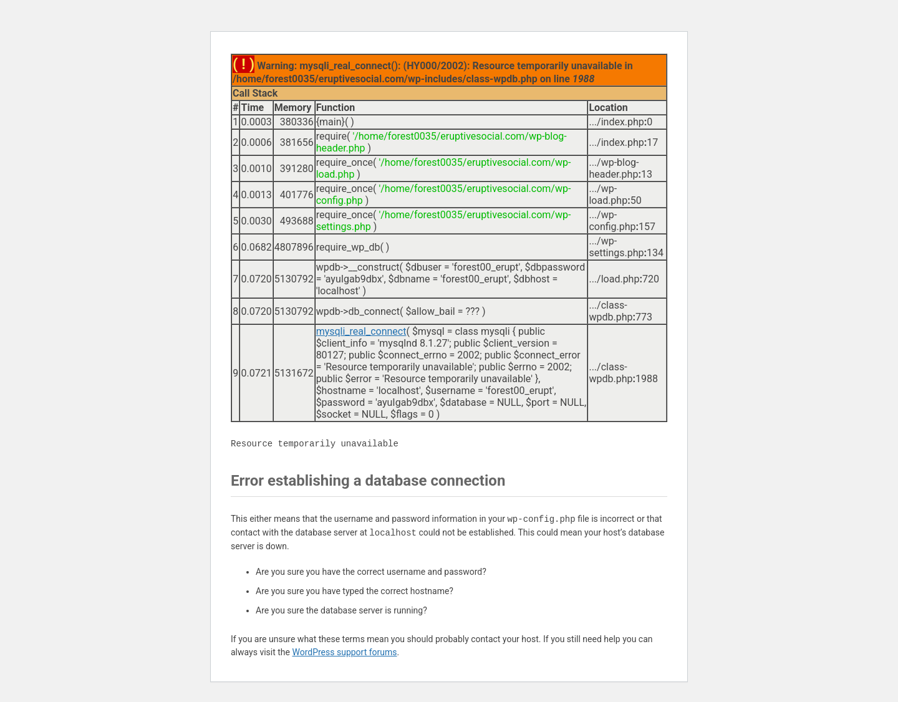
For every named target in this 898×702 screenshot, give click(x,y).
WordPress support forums (344, 652)
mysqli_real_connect (361, 331)
